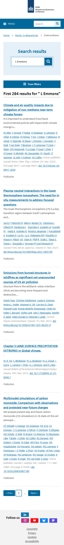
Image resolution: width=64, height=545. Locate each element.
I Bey (5, 438)
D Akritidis (18, 153)
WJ (21, 239)
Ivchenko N (21, 231)
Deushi (46, 153)
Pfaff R (36, 239)
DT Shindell (8, 426)
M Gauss (44, 442)
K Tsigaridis (15, 141)
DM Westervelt (17, 149)
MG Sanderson (25, 454)
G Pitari (29, 450)
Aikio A (27, 223)
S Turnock (16, 132)
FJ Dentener (42, 430)
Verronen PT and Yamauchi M (39, 243)
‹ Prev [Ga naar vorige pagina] (9, 493)
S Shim (47, 149)
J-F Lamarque (38, 145)
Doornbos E (33, 227)
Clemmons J (48, 223)
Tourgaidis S (18, 243)
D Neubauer (37, 132)
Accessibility (32, 541)
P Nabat (26, 132)
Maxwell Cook (10, 308)
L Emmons (36, 141)
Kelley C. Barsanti (11, 312)
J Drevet (16, 442)
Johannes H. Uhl (27, 304)
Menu (11, 23)
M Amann (27, 434)
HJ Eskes (25, 442)
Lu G (27, 235)
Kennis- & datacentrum (26, 35)
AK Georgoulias (32, 153)
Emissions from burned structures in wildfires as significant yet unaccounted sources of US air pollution (29, 277)
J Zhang (41, 137)
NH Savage (38, 454)
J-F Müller (20, 450)
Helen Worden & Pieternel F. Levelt (29, 316)
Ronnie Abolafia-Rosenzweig (31, 308)
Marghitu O (51, 235)
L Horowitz (47, 141)
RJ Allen (7, 132)
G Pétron (31, 430)
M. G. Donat (48, 360)
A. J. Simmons (35, 365)
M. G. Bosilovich (34, 360)
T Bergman (26, 145)
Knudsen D (11, 235)
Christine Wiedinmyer (26, 300)
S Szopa (13, 458)
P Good (39, 149)
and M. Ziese (49, 365)
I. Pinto (24, 365)
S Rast (57, 450)
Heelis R (11, 231)
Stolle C (43, 239)
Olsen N (28, 239)
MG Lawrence (49, 446)
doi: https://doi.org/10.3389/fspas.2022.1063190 (27, 251)
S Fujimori (26, 157)
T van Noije (14, 145)
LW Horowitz (23, 446)
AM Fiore (34, 442)
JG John (16, 157)
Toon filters (34, 84)
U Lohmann (49, 132)
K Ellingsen (54, 430)
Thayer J (7, 243)
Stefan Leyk (26, 312)
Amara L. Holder (11, 304)
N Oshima (14, 137)
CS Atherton (39, 434)
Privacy (32, 533)
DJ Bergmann (52, 434)
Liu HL (20, 235)
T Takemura (51, 137)
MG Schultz (8, 434)
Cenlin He (50, 308)
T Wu (33, 137)
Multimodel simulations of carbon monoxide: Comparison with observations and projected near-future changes (30, 402)
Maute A (7, 239)
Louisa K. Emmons (45, 300)
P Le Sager (30, 149)
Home (6, 35)
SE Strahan (49, 454)
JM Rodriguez (10, 454)
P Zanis (49, 145)
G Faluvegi (20, 426)
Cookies (32, 537)
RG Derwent (42, 438)
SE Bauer (26, 141)
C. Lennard (15, 365)
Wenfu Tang (9, 300)
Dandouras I (20, 227)
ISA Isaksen (36, 446)
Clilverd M (8, 227)
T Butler (12, 438)
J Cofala (21, 438)
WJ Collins (37, 157)
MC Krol (44, 426)
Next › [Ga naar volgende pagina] (34, 493)
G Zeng (44, 458)
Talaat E (52, 239)
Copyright (32, 528)
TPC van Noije (33, 458)
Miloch (16, 239)
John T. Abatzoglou (42, 312)
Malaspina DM (37, 235)
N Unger (22, 458)
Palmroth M (17, 223)
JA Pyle (49, 450)
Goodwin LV (45, 227)
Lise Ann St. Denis (44, 304)
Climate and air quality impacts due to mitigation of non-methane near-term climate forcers (28, 109)
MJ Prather (39, 450)
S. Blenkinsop (19, 360)
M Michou (25, 137)
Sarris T (6, 223)
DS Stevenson (32, 426)
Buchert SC (37, 223)
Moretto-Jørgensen (37, 231)
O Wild (18, 434)
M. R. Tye (7, 360)
